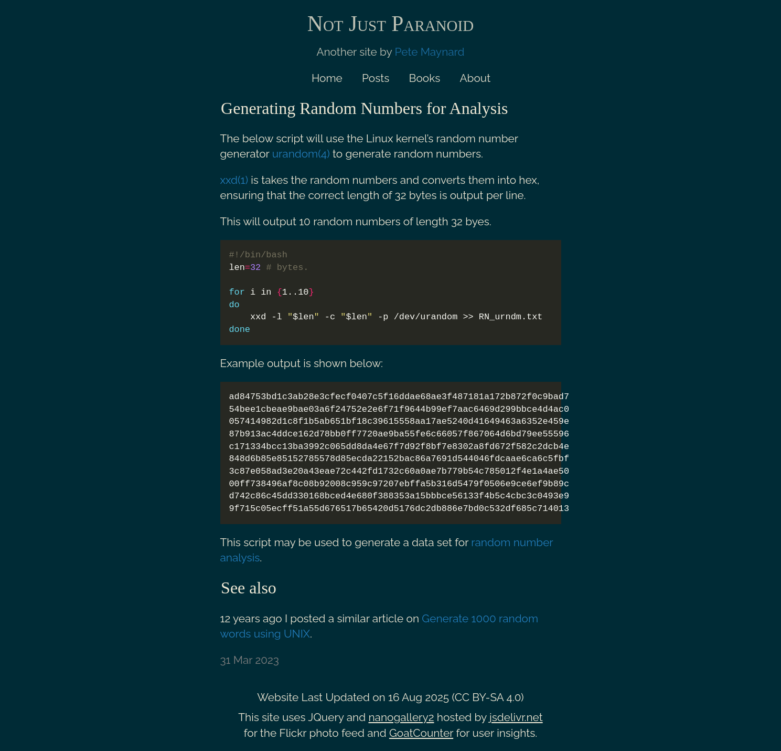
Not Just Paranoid (390, 24)
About (475, 78)
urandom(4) (301, 153)
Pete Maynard (430, 51)
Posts (375, 78)
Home (327, 78)
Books (425, 78)
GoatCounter (421, 732)
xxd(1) (234, 179)
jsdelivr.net (516, 717)
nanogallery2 (401, 717)
